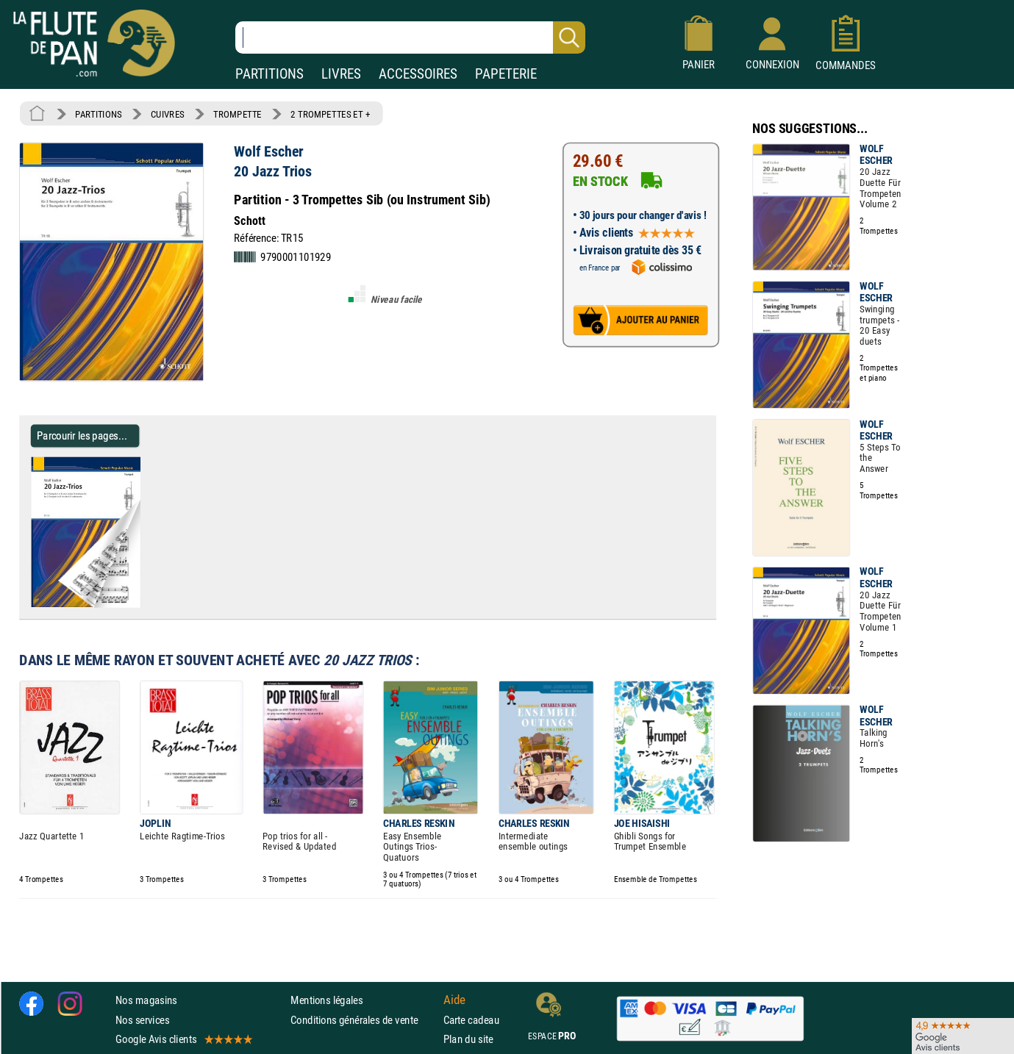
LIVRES (341, 73)
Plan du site (468, 1039)
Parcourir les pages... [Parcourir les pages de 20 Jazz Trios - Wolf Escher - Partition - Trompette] (82, 435)
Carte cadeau (471, 1020)
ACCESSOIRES (418, 73)
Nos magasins (146, 1000)
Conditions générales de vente (363, 1020)
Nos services (142, 1020)
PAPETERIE (506, 73)
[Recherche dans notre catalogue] (410, 37)
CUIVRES (168, 114)
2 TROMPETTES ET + (330, 114)
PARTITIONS (269, 73)
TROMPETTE (237, 114)
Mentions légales (326, 1000)
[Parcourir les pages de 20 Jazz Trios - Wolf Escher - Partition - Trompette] (146, 604)
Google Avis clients (183, 1039)
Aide (454, 1000)
